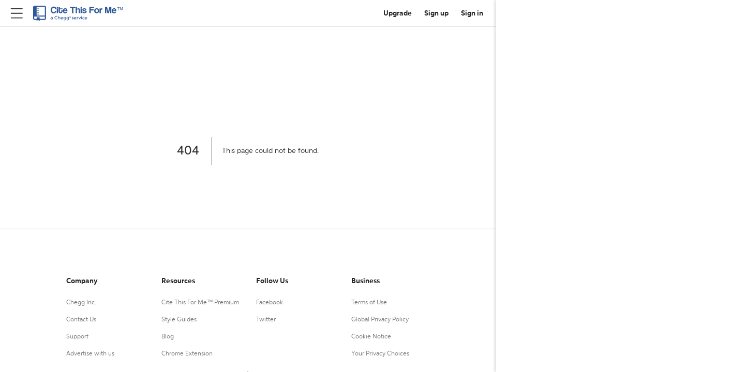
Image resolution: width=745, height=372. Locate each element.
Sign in (472, 13)
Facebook (269, 303)
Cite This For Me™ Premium (200, 303)
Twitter (266, 320)
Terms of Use (369, 303)
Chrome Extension (187, 354)
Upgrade (397, 13)
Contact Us (81, 320)
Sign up (436, 13)
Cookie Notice (371, 337)
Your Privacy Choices (380, 354)
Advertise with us (90, 354)
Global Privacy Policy (380, 320)
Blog (167, 337)
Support (77, 337)
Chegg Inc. (81, 303)
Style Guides (179, 320)
